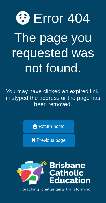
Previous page (49, 140)
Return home (49, 126)
